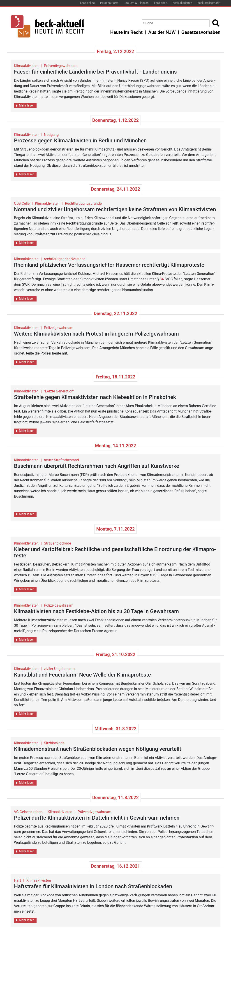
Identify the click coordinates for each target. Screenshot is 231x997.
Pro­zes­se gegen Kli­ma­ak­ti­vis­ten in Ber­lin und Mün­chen (80, 140)
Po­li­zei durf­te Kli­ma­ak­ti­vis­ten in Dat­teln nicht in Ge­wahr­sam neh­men (97, 818)
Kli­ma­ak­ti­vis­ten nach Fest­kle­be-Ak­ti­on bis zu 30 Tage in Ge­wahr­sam (96, 611)
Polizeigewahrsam (59, 328)
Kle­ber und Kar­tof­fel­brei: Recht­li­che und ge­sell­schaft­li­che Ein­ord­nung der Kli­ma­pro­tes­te (115, 552)
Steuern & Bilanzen (136, 3)
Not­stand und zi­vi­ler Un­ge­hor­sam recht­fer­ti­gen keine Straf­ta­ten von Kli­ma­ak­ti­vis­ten (115, 209)
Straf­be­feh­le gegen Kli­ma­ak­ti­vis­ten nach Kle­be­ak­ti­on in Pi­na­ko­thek (95, 397)
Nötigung (51, 134)
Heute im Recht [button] (126, 32)
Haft (17, 880)
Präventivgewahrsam (61, 66)
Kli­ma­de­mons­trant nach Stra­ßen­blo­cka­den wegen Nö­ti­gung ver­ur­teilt (97, 749)
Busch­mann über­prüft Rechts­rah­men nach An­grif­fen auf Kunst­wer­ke (96, 466)
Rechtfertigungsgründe (83, 203)
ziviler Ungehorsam (59, 669)
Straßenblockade (57, 543)
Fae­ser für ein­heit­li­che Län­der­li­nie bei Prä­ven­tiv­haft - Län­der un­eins (95, 72)
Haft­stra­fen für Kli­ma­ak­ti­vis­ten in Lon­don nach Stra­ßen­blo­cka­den (93, 886)
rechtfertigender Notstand (64, 259)
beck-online (87, 3)
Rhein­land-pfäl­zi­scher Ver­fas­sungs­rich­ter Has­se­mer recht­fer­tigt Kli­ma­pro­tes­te (109, 265)
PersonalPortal (109, 3)
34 (162, 279)
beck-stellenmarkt (208, 3)
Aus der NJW (162, 32)
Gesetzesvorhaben (200, 32)
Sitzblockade (54, 743)
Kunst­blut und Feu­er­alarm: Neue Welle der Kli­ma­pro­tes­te (82, 675)
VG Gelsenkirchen (28, 812)
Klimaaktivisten (26, 66)
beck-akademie (182, 3)
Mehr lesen (25, 105)
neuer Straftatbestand (61, 460)
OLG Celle (22, 203)
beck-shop (160, 3)
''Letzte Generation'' (59, 391)
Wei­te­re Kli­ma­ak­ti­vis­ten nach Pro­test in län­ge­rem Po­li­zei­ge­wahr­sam (96, 334)
